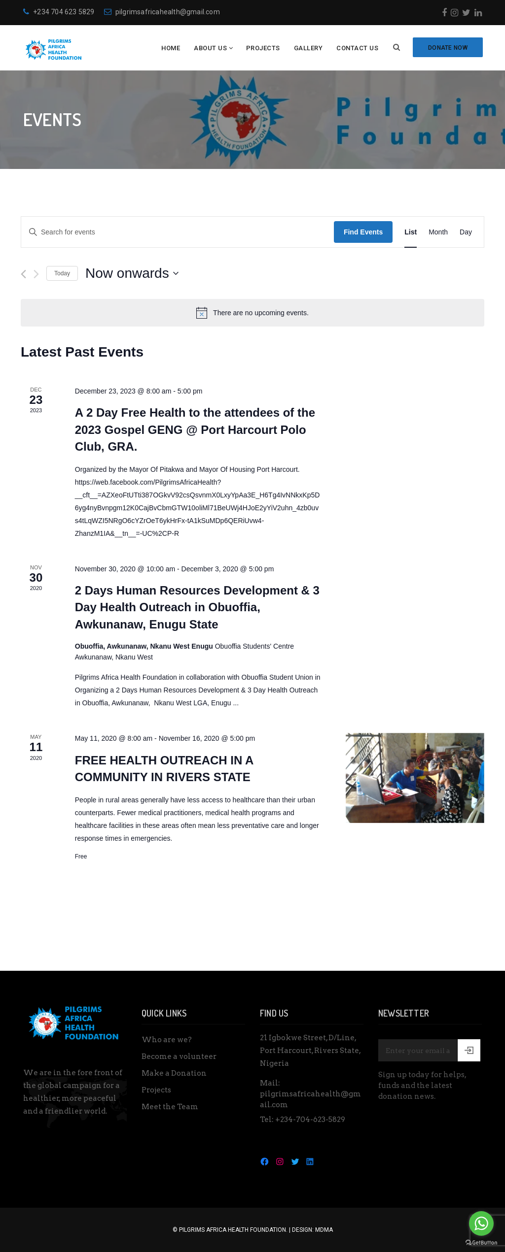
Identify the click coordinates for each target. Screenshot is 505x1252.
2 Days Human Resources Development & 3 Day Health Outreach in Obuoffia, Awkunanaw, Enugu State (197, 607)
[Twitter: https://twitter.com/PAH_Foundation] (295, 1161)
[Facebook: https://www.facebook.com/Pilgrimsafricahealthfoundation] (264, 1161)
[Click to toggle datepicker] (132, 273)
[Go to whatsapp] (481, 1223)
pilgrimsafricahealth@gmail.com (162, 12)
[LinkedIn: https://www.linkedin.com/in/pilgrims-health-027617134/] (310, 1161)
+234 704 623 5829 (59, 12)
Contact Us (357, 48)
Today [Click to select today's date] (62, 273)
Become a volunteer (179, 1056)
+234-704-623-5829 (310, 1119)
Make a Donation (174, 1073)
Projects (263, 48)
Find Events (363, 232)
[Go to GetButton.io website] (481, 1242)
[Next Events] (36, 274)
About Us (210, 48)
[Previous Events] (23, 274)
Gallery (308, 48)
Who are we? (167, 1039)
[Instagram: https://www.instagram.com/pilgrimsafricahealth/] (280, 1161)
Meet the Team (170, 1106)
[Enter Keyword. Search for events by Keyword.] (177, 232)
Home (170, 48)
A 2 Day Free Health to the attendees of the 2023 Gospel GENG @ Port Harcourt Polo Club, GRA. (195, 429)
